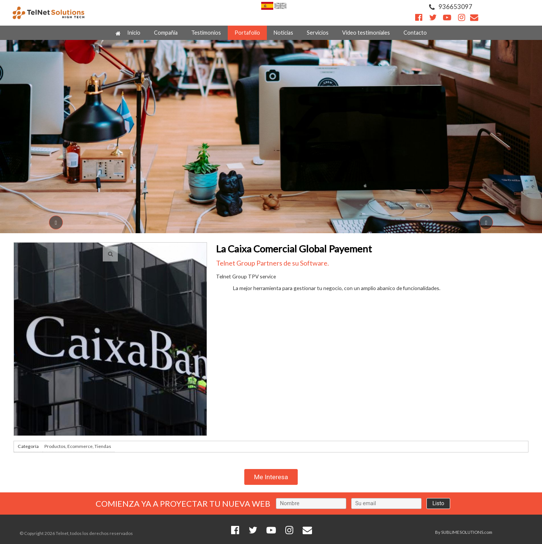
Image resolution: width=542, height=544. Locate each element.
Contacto (415, 32)
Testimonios (206, 32)
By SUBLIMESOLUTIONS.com (463, 532)
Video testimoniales (366, 32)
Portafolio (247, 32)
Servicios (318, 32)
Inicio (128, 32)
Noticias (283, 32)
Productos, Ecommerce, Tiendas (77, 446)
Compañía (166, 32)
